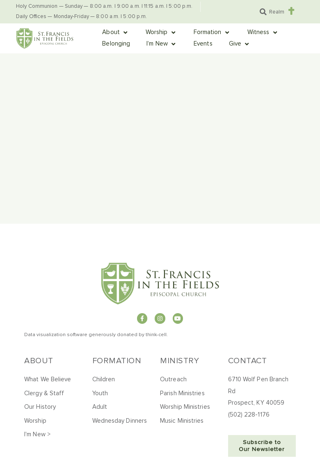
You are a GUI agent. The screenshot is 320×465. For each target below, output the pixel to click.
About (38, 361)
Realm (276, 12)
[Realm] (291, 11)
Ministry (179, 361)
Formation (117, 361)
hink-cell (157, 334)
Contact (247, 361)
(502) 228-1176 (249, 415)
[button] (263, 12)
